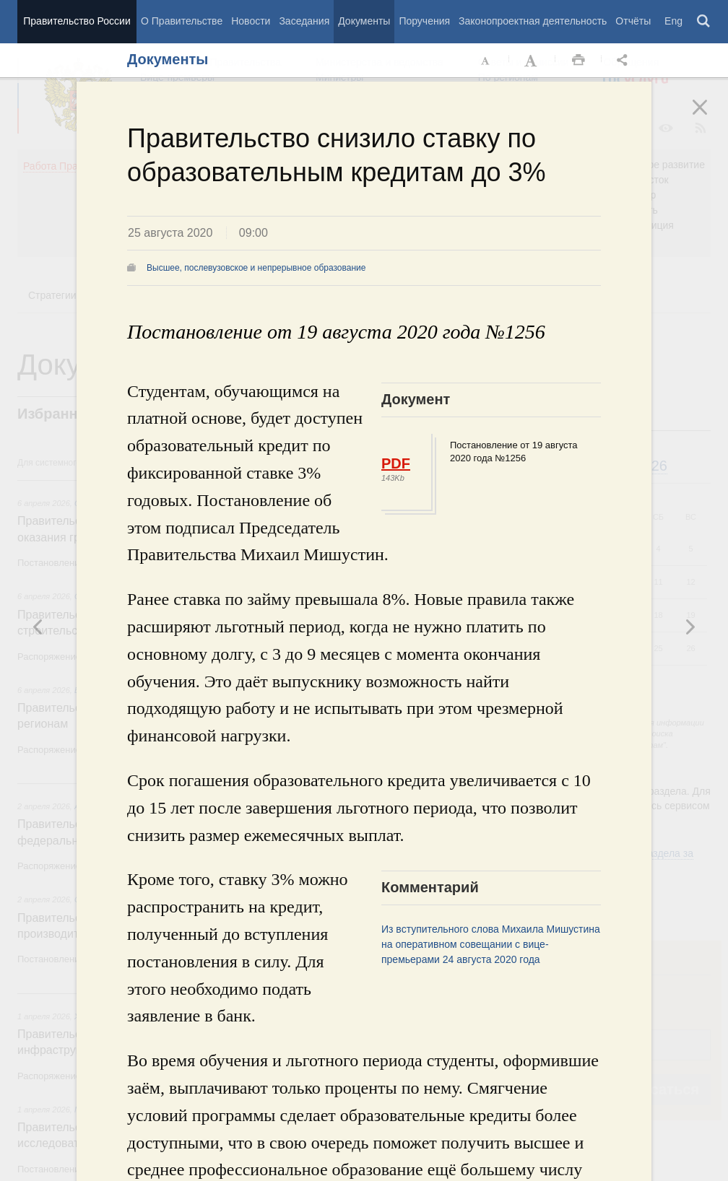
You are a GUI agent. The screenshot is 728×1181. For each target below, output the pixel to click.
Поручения (424, 21)
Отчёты (633, 21)
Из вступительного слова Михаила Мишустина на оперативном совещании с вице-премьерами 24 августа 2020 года (490, 944)
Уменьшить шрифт (486, 60)
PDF (395, 463)
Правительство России (76, 21)
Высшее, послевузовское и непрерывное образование (256, 268)
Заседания (304, 21)
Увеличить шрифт (532, 60)
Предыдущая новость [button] (689, 626)
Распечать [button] (578, 60)
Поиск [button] (704, 21)
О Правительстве (181, 21)
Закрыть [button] (710, 117)
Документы (364, 21)
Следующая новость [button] (38, 626)
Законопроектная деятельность (533, 21)
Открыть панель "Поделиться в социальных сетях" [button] (624, 60)
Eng (673, 21)
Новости (250, 21)
